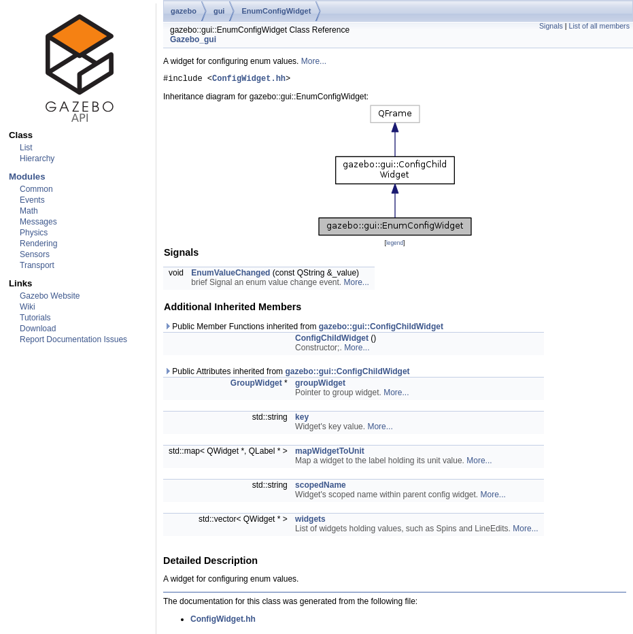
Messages (38, 222)
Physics (34, 232)
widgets (310, 521)
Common (36, 189)
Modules (27, 176)
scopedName (320, 487)
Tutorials (35, 317)
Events (32, 200)
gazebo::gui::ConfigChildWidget (381, 328)
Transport (37, 265)
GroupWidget (256, 385)
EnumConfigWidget (276, 11)
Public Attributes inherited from (287, 373)
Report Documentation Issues (73, 339)
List (26, 147)
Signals (551, 26)
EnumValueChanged (230, 275)
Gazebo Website (50, 296)
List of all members (599, 26)
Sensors (35, 254)
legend (394, 244)
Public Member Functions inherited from (303, 328)
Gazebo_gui (193, 39)
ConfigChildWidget (332, 340)
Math (29, 211)
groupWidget (320, 385)
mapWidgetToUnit (329, 453)
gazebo (183, 11)
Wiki (27, 307)
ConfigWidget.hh (249, 80)
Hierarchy (37, 158)
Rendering (38, 243)
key (302, 419)
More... (313, 61)
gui (219, 11)
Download (38, 328)
